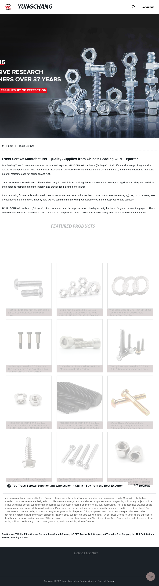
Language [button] (148, 7)
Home (9, 146)
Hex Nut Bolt (138, 534)
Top (150, 576)
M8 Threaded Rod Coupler (116, 534)
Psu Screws (8, 534)
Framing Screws (19, 537)
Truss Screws (26, 146)
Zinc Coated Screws (58, 534)
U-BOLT (75, 534)
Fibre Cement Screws (35, 534)
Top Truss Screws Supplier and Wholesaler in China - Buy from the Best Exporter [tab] (65, 486)
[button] (123, 7)
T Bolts (19, 534)
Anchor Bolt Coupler (90, 534)
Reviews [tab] (142, 486)
